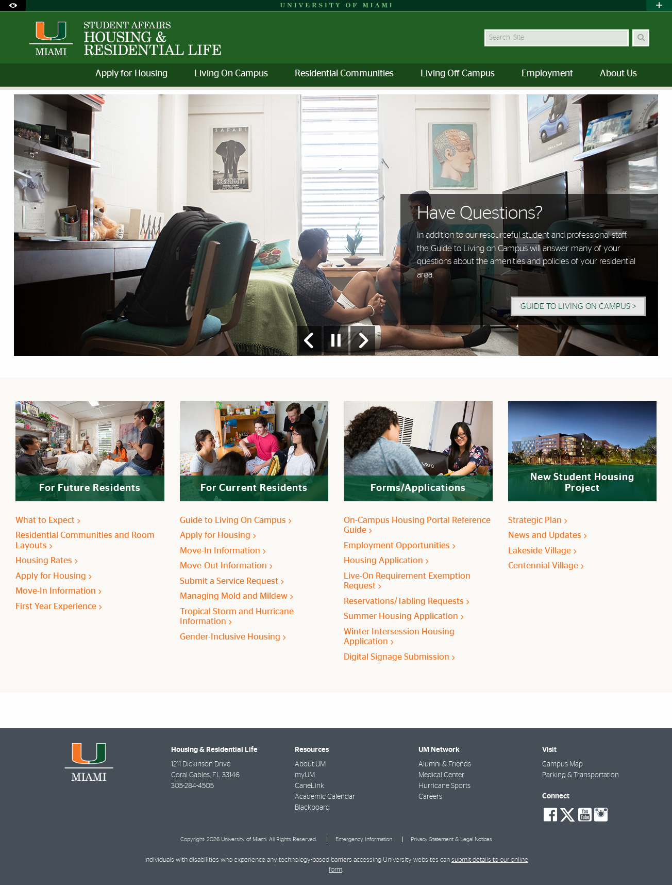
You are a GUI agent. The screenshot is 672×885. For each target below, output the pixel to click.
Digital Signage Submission (399, 656)
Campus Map (562, 764)
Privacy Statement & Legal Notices (451, 839)
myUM (305, 775)
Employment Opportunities (399, 545)
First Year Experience (58, 606)
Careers (430, 796)
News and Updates (547, 535)
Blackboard (312, 807)
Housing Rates (46, 560)
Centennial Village (545, 565)
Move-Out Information (226, 565)
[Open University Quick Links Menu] (659, 5)
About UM (310, 764)
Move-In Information (58, 590)
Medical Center (441, 775)
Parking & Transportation (580, 775)
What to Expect (47, 520)
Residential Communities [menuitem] (344, 73)
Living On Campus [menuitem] (231, 73)
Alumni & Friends (444, 764)
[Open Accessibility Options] (13, 5)
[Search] (640, 37)
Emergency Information (363, 839)
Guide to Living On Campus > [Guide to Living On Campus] (578, 306)
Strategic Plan (537, 520)
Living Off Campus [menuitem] (458, 73)
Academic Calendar (325, 796)
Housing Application (386, 560)
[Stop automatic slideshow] (336, 340)
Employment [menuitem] (547, 73)
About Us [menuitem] (618, 73)
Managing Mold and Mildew (236, 596)
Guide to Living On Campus (235, 520)
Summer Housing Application (403, 616)
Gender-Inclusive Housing (232, 636)
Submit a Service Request (231, 581)
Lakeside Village (542, 550)
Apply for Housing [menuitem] (131, 73)
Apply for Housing (53, 575)
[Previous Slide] (309, 340)
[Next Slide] (362, 340)
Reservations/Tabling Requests (406, 601)
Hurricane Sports (444, 786)
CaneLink (309, 786)
